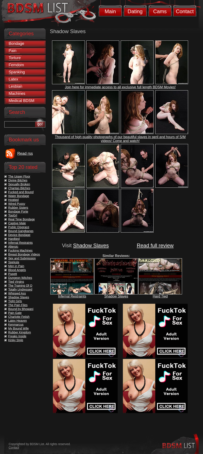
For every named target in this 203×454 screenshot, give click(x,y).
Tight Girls (15, 301)
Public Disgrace (18, 227)
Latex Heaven (17, 320)
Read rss (25, 153)
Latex (13, 79)
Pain (12, 50)
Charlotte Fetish (19, 316)
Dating (135, 11)
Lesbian (15, 86)
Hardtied (14, 239)
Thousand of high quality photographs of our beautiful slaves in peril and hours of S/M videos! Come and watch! (120, 139)
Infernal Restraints (72, 296)
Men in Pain (16, 266)
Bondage (16, 43)
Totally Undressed (20, 289)
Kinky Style (15, 340)
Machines (17, 93)
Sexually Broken (19, 184)
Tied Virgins (16, 281)
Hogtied (13, 200)
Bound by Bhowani (20, 309)
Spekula (13, 262)
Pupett (12, 274)
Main (110, 11)
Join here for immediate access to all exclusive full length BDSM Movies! (120, 87)
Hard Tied (160, 296)
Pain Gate (15, 313)
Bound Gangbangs (20, 231)
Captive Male (17, 223)
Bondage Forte (18, 211)
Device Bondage (19, 235)
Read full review (155, 245)
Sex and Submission (22, 258)
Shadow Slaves (91, 245)
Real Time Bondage (21, 219)
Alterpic (13, 246)
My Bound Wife (18, 328)
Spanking (17, 72)
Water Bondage (18, 196)
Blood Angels (17, 270)
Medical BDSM (21, 101)
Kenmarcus (16, 324)
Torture (15, 58)
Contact (185, 11)
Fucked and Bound (21, 192)
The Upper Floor (19, 176)
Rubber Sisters (18, 207)
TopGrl (12, 215)
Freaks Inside (17, 336)
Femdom (16, 65)
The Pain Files (17, 305)
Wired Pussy (16, 203)
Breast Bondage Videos (24, 254)
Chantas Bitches (19, 188)
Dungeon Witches (20, 278)
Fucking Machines (20, 250)
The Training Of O (20, 285)
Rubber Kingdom (19, 332)
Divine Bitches (17, 180)
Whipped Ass (17, 293)
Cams (160, 11)
